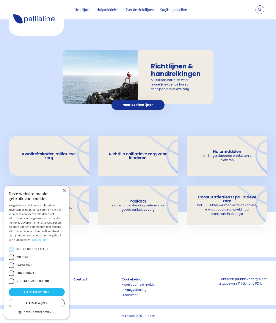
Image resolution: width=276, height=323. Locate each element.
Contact (80, 279)
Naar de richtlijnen (138, 105)
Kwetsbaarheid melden (139, 284)
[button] (37, 312)
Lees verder (39, 240)
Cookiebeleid (131, 279)
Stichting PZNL (251, 283)
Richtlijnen (82, 10)
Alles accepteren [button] (37, 292)
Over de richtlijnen (139, 10)
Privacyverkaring (134, 290)
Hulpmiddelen (107, 10)
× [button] (64, 190)
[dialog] (36, 252)
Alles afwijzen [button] (37, 303)
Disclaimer (130, 295)
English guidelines (174, 10)
